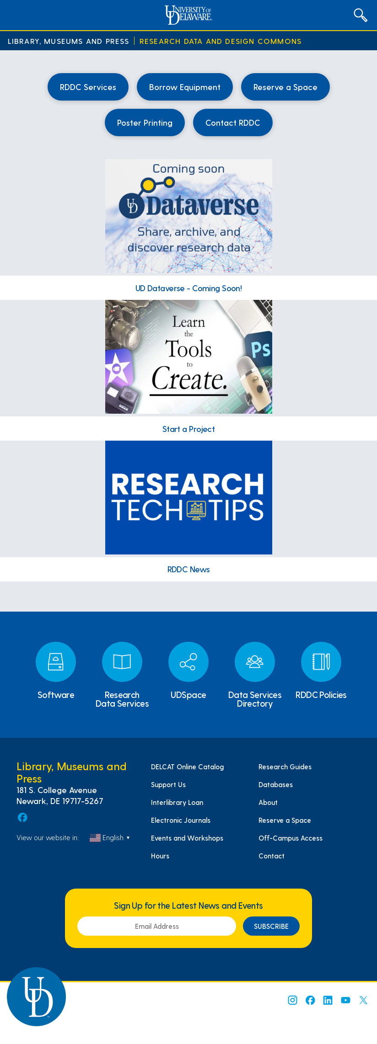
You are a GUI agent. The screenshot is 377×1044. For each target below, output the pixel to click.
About (268, 802)
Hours (160, 856)
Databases (276, 784)
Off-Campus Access (291, 838)
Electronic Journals (180, 820)
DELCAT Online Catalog (187, 766)
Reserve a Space (285, 820)
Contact (272, 856)
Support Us (168, 784)
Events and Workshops (187, 838)
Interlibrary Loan (177, 802)
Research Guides (285, 766)
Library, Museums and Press (68, 41)
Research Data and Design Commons (221, 41)
